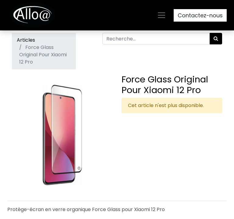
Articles (26, 39)
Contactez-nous (200, 15)
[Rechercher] (216, 38)
